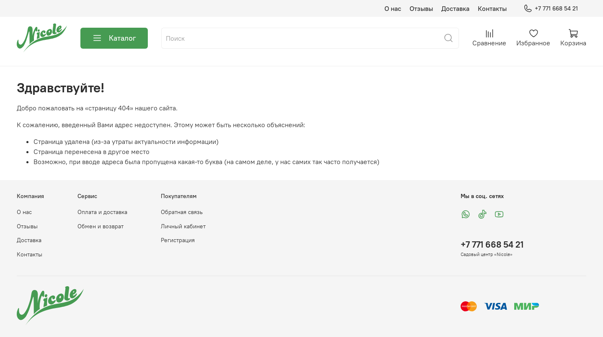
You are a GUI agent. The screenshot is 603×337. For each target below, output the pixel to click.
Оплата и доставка (102, 212)
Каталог (114, 38)
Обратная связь (182, 212)
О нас (392, 8)
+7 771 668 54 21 (550, 8)
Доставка (455, 8)
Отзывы (421, 8)
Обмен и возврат (100, 226)
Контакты (492, 8)
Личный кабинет (183, 226)
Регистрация (178, 240)
